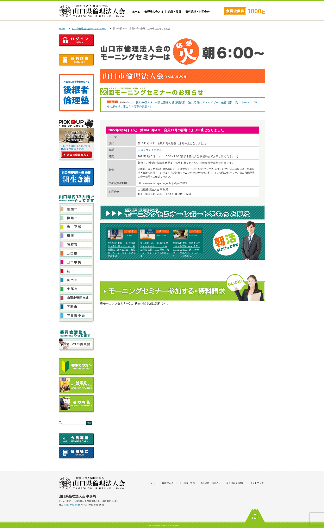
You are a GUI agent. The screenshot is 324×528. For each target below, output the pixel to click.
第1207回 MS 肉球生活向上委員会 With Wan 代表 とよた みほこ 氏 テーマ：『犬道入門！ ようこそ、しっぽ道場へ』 (186, 249)
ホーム (136, 11)
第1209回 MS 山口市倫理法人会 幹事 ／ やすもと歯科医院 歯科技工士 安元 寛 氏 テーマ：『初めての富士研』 (122, 249)
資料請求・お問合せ (197, 11)
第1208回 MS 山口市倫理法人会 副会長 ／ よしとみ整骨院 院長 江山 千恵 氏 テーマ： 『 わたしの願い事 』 (154, 249)
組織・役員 (174, 11)
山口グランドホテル (150, 149)
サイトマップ (257, 483)
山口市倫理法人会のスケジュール (89, 28)
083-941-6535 (73, 504)
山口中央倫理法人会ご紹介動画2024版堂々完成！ (76, 147)
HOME (62, 28)
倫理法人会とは (153, 11)
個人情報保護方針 (235, 483)
